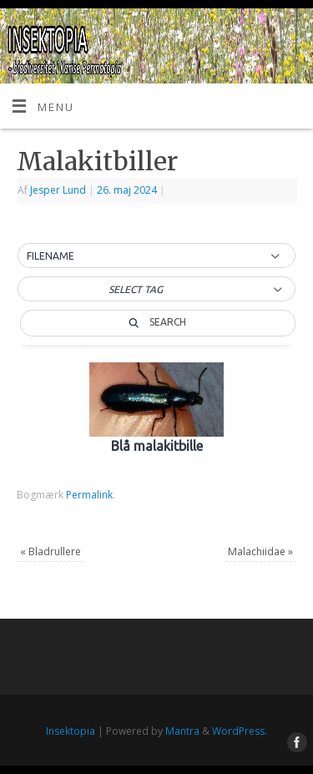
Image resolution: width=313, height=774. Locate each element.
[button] (156, 256)
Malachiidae (260, 551)
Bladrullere (50, 551)
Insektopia (70, 731)
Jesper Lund (58, 190)
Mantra (182, 731)
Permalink (89, 495)
